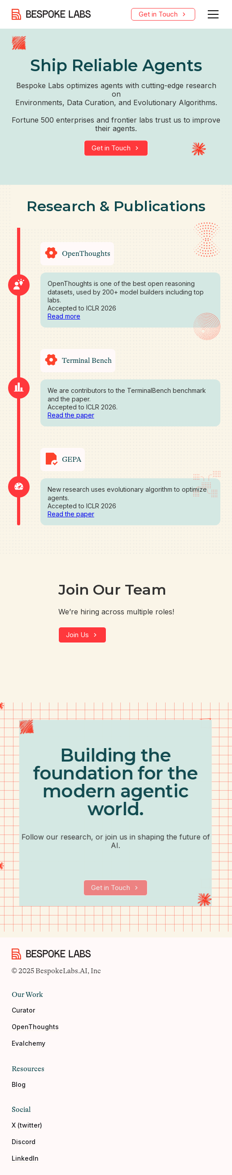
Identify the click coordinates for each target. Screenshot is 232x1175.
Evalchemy (28, 1047)
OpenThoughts (35, 1030)
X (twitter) (27, 1128)
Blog (19, 1087)
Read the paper (71, 415)
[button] (211, 14)
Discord (23, 1145)
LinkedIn (25, 1161)
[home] (51, 14)
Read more (64, 316)
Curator (23, 1013)
